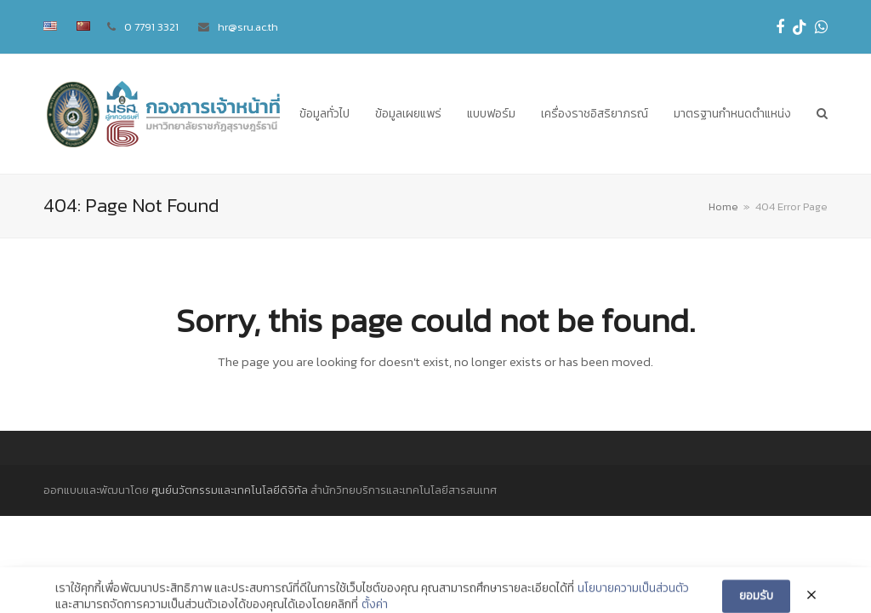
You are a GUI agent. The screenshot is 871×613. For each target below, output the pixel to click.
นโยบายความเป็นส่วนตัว (633, 600)
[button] (822, 114)
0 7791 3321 (151, 27)
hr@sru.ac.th (248, 27)
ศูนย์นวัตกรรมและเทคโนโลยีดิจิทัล (229, 490)
